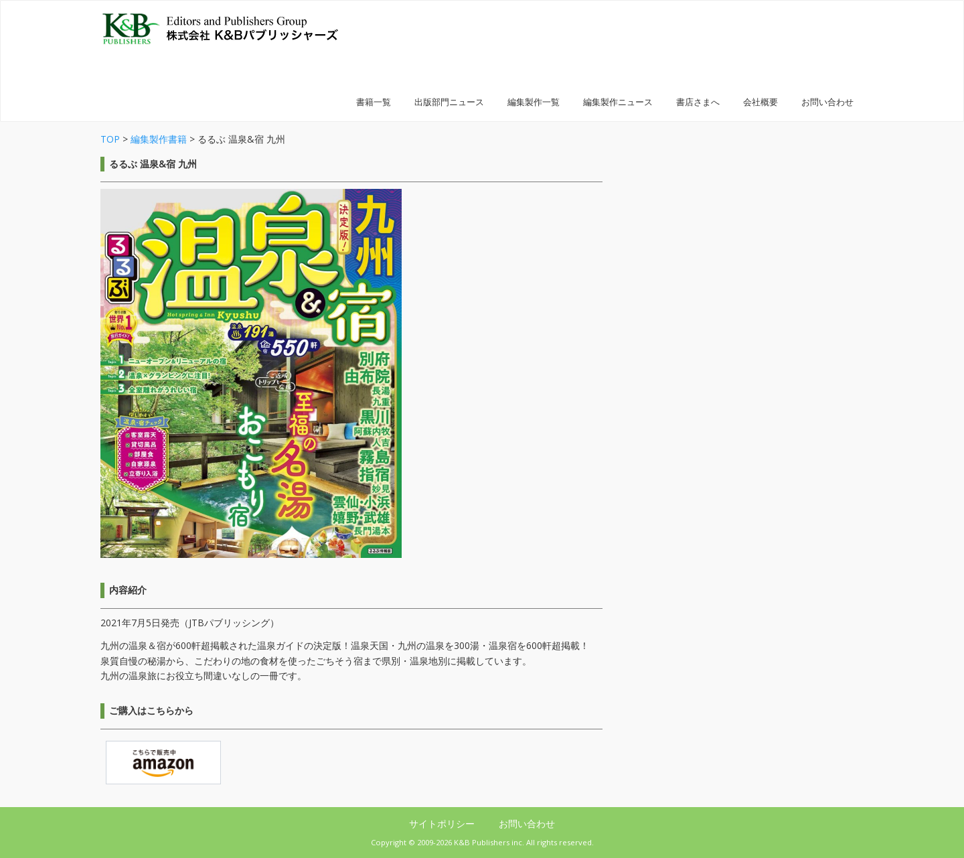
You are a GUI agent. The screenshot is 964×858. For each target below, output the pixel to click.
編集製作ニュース (618, 102)
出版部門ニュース (449, 102)
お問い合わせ (827, 102)
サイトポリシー (443, 823)
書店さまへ (698, 102)
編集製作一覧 (533, 102)
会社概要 (760, 102)
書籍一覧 (373, 102)
